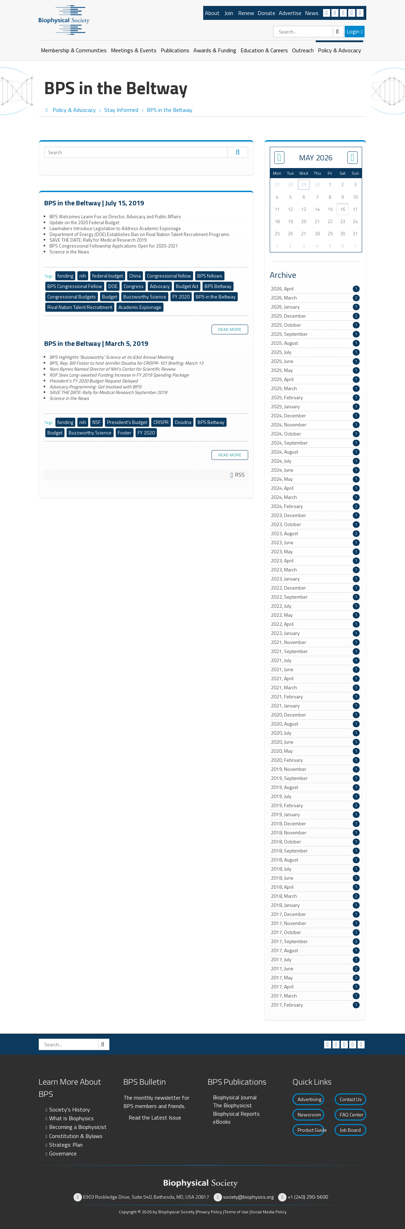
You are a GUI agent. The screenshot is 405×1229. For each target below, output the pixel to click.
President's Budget (127, 422)
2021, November (315, 642)
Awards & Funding (214, 50)
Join (228, 13)
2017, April (315, 987)
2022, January (315, 633)
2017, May (315, 977)
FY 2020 (181, 296)
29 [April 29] (303, 184)
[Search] (308, 31)
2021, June (315, 669)
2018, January (315, 905)
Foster (124, 432)
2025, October (315, 325)
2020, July (315, 733)
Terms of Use (236, 1211)
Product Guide (311, 1129)
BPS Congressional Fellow (74, 286)
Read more (230, 329)
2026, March (315, 298)
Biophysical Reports (236, 1113)
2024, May (315, 479)
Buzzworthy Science (144, 296)
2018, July (315, 869)
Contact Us (351, 1099)
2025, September (315, 334)
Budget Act (187, 286)
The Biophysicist (232, 1105)
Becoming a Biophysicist (78, 1127)
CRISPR (161, 422)
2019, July (315, 796)
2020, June (315, 742)
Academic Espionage (140, 307)
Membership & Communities (74, 50)
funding (65, 275)
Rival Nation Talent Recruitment (79, 307)
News (312, 13)
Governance (63, 1153)
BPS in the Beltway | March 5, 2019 (96, 343)
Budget (109, 296)
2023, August (315, 533)
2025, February (315, 397)
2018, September (315, 851)
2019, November (315, 769)
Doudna (183, 422)
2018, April (315, 887)
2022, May (315, 615)
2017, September (315, 941)
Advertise (290, 13)
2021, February (315, 696)
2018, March (315, 896)
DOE (112, 286)
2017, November (315, 923)
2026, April (315, 289)
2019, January (315, 814)
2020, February (315, 760)
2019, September (315, 778)
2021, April (315, 678)
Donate (266, 13)
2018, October (315, 842)
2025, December (315, 316)
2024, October (315, 434)
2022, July (315, 606)
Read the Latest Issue (155, 1117)
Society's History (69, 1109)
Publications (175, 50)
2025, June (315, 361)
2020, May (315, 751)
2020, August (315, 724)
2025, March (315, 388)
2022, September (315, 597)
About (212, 13)
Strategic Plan (66, 1144)
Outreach (303, 50)
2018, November (315, 832)
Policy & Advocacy (339, 50)
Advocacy (160, 286)
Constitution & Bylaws (75, 1136)
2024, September (315, 443)
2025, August (315, 343)
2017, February (315, 1005)
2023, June (315, 542)
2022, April (315, 624)
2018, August (315, 860)
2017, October (315, 932)
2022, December (315, 588)
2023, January (315, 579)
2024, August (315, 452)
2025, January (315, 406)
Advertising (309, 1099)
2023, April (315, 560)
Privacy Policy (209, 1211)
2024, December (315, 415)
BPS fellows (209, 275)
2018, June (315, 878)
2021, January (315, 706)
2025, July (315, 352)
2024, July (315, 461)
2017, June (315, 968)
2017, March (315, 996)
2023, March (315, 570)
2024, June (315, 470)
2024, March (315, 497)
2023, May (315, 551)
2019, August (315, 787)
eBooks (222, 1121)
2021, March (315, 687)
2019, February (315, 805)
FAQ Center (352, 1114)
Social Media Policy (268, 1211)
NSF (96, 422)
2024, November (315, 425)
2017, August (315, 950)
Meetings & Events (133, 50)
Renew (246, 13)
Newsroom (309, 1114)
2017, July (315, 959)
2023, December (315, 515)
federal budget (107, 275)
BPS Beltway (218, 286)
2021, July (315, 660)
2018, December (315, 823)
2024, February (315, 506)
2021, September (315, 651)
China (135, 275)
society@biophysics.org (248, 1196)
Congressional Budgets (71, 296)
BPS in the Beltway (216, 296)
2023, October (315, 524)
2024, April (315, 488)
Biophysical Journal (235, 1097)
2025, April (315, 379)
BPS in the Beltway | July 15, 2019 (94, 202)
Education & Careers (264, 50)
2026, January (315, 307)
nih (82, 275)
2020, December (315, 715)
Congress (134, 286)
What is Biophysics (71, 1118)
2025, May (315, 370)
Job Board (350, 1129)
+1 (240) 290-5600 (308, 1196)
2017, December (315, 914)
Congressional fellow (169, 275)
